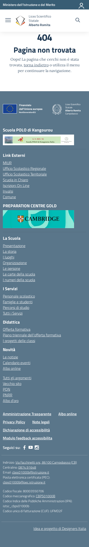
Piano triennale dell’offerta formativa (32, 335)
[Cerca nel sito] (77, 21)
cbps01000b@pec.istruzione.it (24, 482)
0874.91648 (27, 467)
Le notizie (10, 357)
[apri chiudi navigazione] (8, 20)
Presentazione (14, 246)
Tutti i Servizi (13, 313)
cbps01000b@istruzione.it (30, 472)
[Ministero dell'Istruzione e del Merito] (29, 4)
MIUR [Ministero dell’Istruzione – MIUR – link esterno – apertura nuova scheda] (7, 163)
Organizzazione (15, 263)
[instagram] (37, 447)
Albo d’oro (11, 400)
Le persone (11, 268)
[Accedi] (81, 5)
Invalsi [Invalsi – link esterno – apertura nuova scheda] (8, 191)
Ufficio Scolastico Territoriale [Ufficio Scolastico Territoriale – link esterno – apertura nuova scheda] (25, 174)
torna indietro (36, 65)
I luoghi (8, 257)
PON (6, 389)
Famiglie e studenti (18, 302)
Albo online (67, 414)
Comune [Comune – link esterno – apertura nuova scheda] (9, 197)
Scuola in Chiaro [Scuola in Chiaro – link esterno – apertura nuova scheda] (15, 180)
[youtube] (30, 447)
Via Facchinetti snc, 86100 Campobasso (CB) (46, 462)
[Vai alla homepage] (20, 20)
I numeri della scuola (19, 280)
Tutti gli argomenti (17, 378)
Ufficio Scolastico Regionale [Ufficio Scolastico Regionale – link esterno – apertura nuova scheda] (24, 168)
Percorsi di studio (16, 307)
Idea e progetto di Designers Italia (59, 528)
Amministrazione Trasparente (27, 414)
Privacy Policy (14, 422)
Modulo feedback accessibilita (27, 438)
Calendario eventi (16, 363)
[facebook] (24, 447)
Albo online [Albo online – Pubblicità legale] (12, 368)
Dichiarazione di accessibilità (26, 430)
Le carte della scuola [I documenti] (19, 274)
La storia (9, 251)
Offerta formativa (16, 329)
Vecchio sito (12, 383)
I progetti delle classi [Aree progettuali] (19, 341)
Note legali (41, 422)
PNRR (7, 395)
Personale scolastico (19, 296)
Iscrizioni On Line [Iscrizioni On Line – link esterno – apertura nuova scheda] (16, 185)
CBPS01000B (45, 495)
